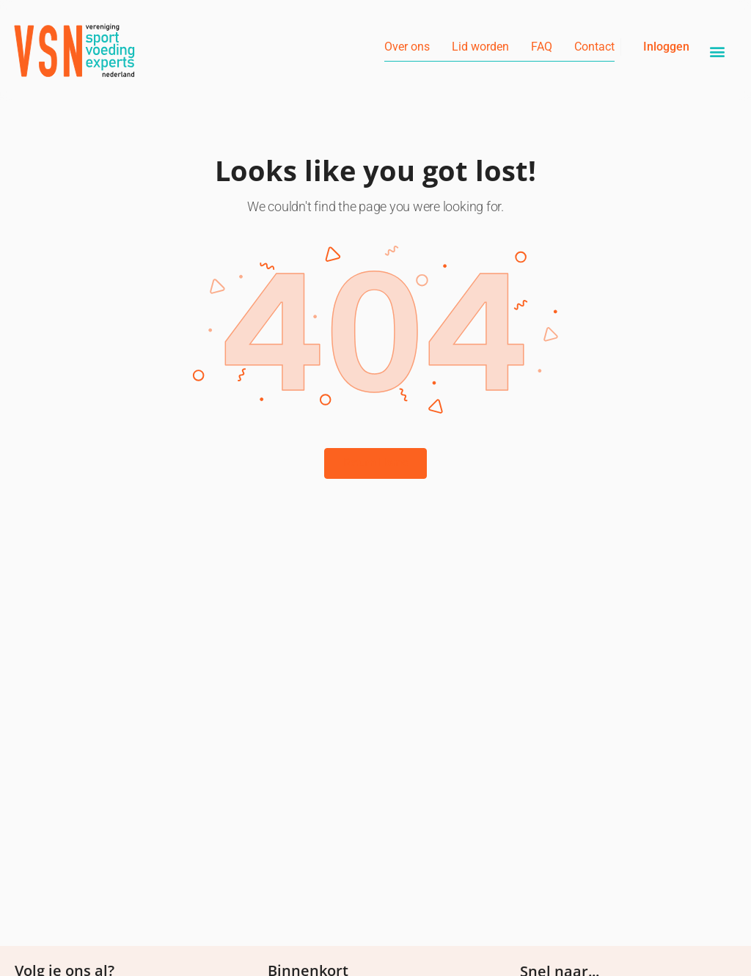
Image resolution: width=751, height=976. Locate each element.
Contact (594, 47)
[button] (718, 52)
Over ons (407, 47)
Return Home (375, 462)
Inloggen (666, 47)
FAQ (541, 47)
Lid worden (480, 47)
